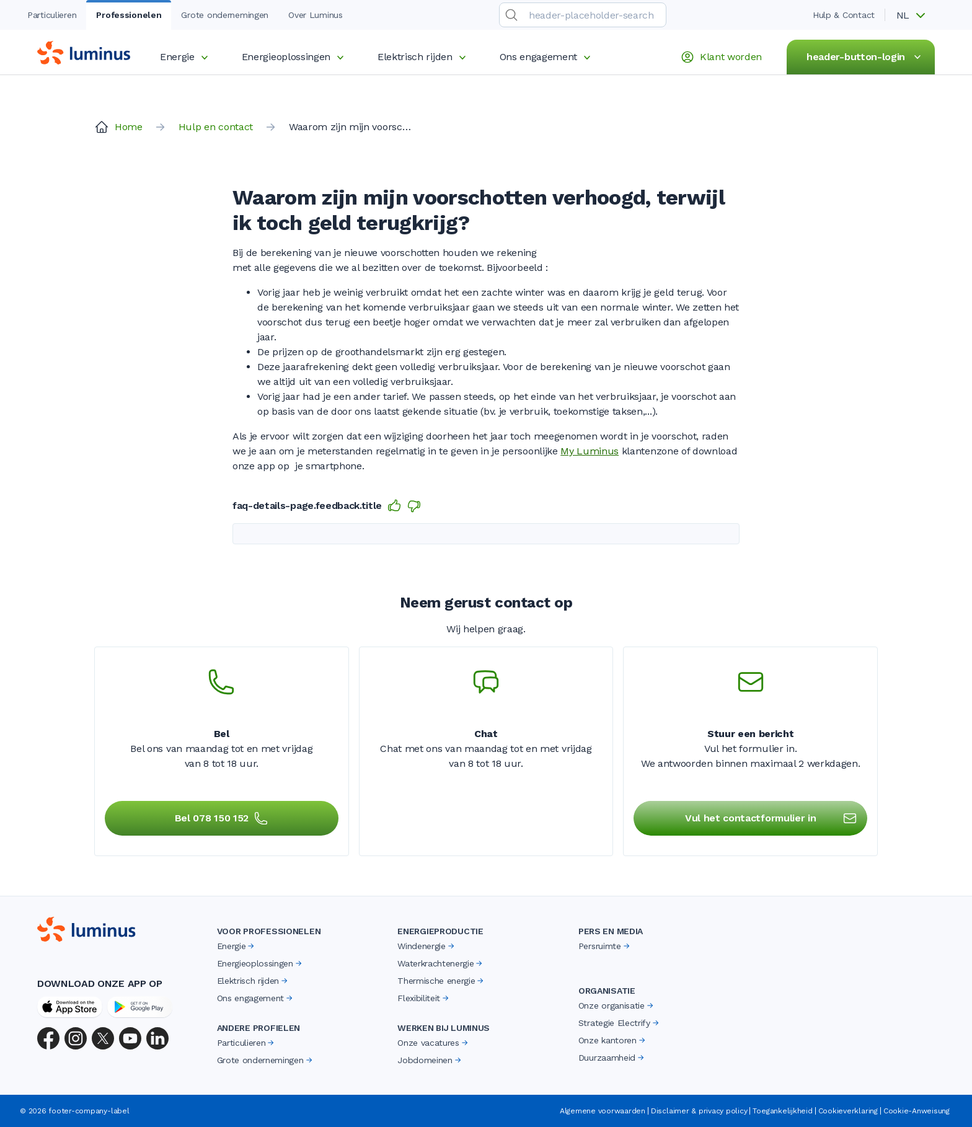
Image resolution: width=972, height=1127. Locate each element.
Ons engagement (547, 57)
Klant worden (721, 57)
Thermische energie (441, 981)
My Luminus (589, 451)
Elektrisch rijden (424, 57)
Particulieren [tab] (51, 15)
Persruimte (605, 946)
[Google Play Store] (139, 1006)
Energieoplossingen (295, 57)
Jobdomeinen (429, 1060)
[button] (915, 15)
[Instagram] (75, 1038)
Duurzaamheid (612, 1058)
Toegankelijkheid (782, 1111)
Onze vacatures (433, 1043)
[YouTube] (130, 1038)
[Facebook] (48, 1038)
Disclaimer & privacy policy (699, 1111)
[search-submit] (511, 14)
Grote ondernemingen (265, 1060)
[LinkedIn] (157, 1038)
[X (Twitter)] (103, 1038)
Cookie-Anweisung (916, 1111)
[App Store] (69, 1006)
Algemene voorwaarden (602, 1111)
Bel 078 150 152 (221, 818)
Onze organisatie (616, 1005)
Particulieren (246, 1043)
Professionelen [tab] (128, 15)
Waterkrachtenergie (440, 963)
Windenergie (426, 946)
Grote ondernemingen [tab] (224, 15)
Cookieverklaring (848, 1111)
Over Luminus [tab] (315, 15)
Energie (186, 57)
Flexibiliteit (424, 998)
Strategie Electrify (619, 1023)
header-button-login (865, 57)
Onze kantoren (612, 1040)
